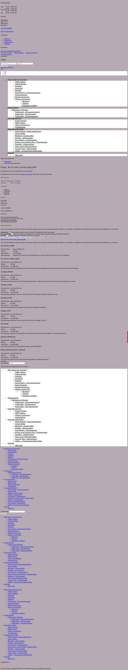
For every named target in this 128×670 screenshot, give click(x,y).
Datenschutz (10, 220)
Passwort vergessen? (7, 67)
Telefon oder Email (26, 174)
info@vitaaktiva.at (6, 54)
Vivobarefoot (12, 486)
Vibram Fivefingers (14, 484)
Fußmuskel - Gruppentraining (21, 477)
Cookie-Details (21, 239)
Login (2, 662)
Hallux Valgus (12, 450)
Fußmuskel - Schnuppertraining (21, 474)
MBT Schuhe (12, 483)
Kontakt (6, 506)
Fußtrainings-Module (14, 472)
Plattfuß (10, 457)
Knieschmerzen (13, 460)
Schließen (4, 361)
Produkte (7, 44)
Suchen (3, 513)
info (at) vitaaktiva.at (7, 31)
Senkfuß (10, 454)
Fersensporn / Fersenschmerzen (18, 459)
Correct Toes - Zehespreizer (16, 503)
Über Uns (7, 194)
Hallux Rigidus (12, 452)
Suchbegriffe (5, 363)
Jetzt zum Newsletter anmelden (11, 51)
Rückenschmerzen (13, 462)
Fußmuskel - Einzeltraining (20, 476)
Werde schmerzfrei (14, 464)
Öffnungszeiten (19, 53)
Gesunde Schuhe (9, 479)
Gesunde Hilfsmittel (10, 488)
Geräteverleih (8, 42)
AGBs (15, 220)
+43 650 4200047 (6, 28)
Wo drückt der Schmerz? (12, 448)
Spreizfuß (11, 455)
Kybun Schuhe (12, 481)
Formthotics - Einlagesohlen (16, 496)
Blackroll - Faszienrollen (15, 493)
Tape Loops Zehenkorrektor (16, 501)
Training (14, 467)
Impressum (4, 220)
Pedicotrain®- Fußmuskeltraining (18, 489)
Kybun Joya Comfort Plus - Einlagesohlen (21, 498)
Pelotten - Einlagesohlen (15, 500)
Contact (6, 662)
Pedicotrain (7, 40)
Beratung (7, 39)
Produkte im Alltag (17, 469)
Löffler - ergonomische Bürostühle (18, 505)
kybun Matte (12, 491)
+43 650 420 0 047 (31, 53)
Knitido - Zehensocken (15, 495)
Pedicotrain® (8, 471)
